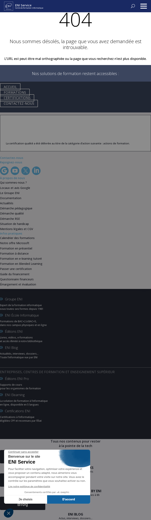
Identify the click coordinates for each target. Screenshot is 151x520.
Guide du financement (15, 274)
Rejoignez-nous (11, 162)
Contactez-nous (11, 158)
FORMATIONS (15, 92)
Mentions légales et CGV (16, 229)
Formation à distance (14, 253)
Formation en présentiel (16, 248)
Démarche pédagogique (16, 208)
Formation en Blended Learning (21, 264)
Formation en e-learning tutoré (21, 259)
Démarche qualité (12, 213)
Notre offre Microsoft (14, 243)
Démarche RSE (10, 219)
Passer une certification (16, 269)
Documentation (10, 198)
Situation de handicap (14, 224)
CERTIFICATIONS (17, 98)
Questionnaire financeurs (17, 279)
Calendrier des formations (17, 238)
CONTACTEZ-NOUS (19, 103)
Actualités (6, 203)
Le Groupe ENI (9, 193)
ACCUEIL (10, 87)
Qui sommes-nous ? (13, 182)
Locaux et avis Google (15, 188)
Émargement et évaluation (18, 284)
